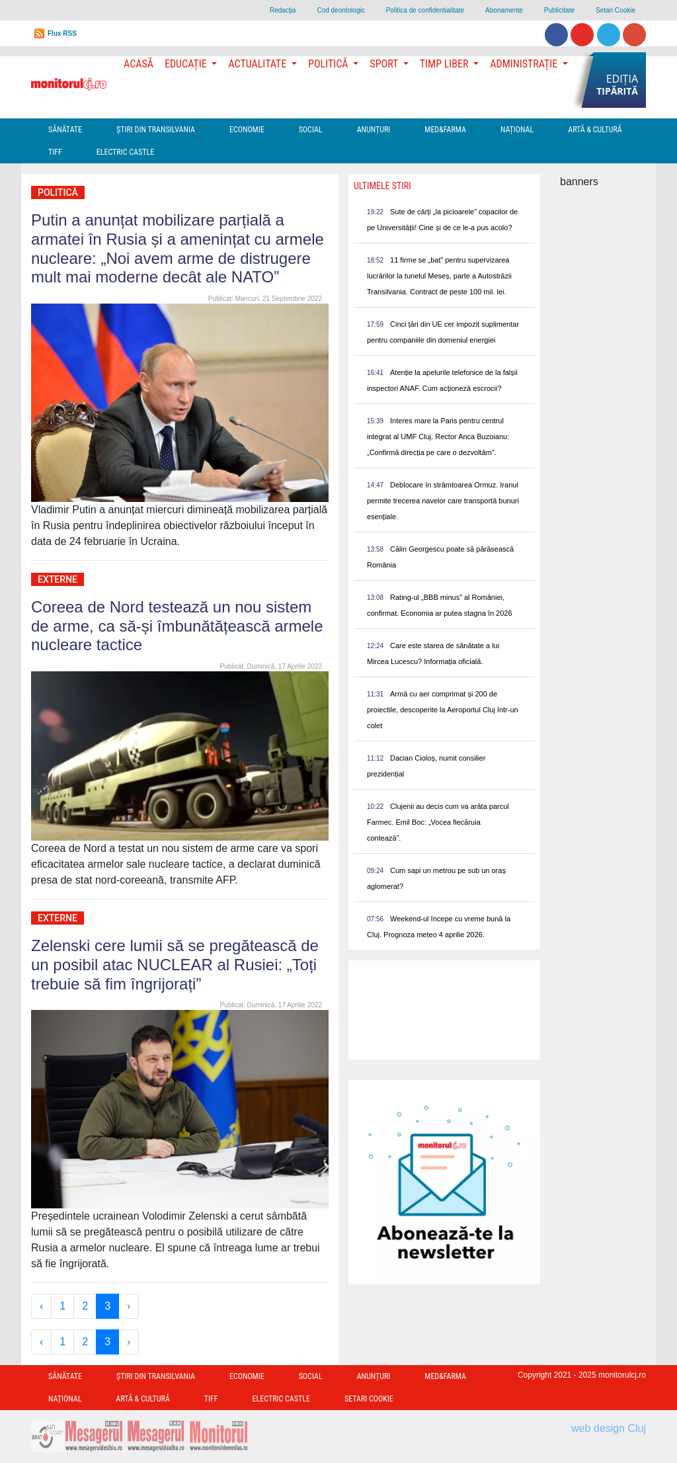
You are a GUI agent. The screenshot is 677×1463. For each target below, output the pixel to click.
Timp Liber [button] (445, 64)
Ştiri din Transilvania (155, 129)
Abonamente (504, 10)
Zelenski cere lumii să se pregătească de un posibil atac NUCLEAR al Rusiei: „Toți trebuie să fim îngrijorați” (175, 965)
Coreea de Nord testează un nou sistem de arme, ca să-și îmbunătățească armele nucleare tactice (177, 626)
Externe (57, 579)
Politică (58, 192)
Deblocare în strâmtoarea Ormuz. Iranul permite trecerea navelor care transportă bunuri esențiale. (443, 501)
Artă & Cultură (594, 129)
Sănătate (65, 129)
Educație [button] (187, 64)
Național (517, 129)
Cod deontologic (340, 10)
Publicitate (559, 10)
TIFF (55, 152)
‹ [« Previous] (41, 1306)
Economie (246, 129)
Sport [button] (385, 64)
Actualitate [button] (258, 64)
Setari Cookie (615, 10)
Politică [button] (329, 64)
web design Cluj (608, 1428)
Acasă (138, 64)
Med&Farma (445, 129)
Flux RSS (62, 33)
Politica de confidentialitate (425, 10)
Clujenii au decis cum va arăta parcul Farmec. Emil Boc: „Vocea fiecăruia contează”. (438, 822)
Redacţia (283, 10)
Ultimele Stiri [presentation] (382, 186)
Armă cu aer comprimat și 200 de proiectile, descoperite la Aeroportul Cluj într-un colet (442, 710)
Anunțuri (374, 129)
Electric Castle (125, 152)
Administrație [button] (525, 64)
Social (311, 129)
